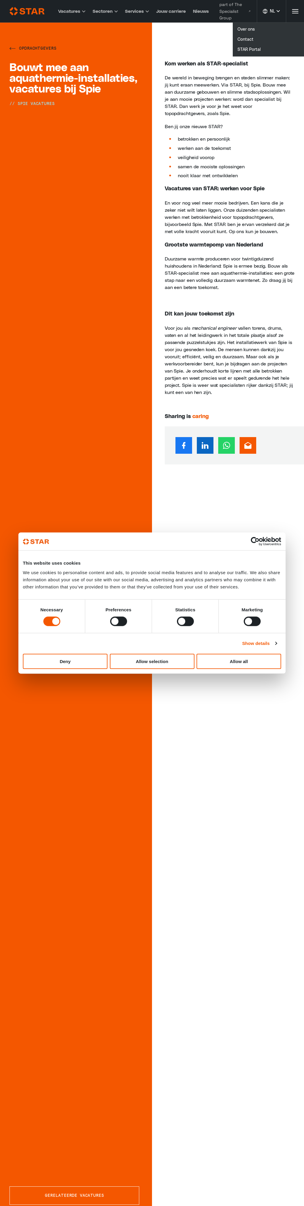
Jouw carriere (170, 11)
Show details (256, 643)
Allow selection (152, 661)
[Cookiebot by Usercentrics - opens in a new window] (255, 541)
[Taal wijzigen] (271, 11)
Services (136, 11)
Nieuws (200, 11)
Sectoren (104, 11)
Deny (65, 661)
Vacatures (71, 11)
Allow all (239, 661)
